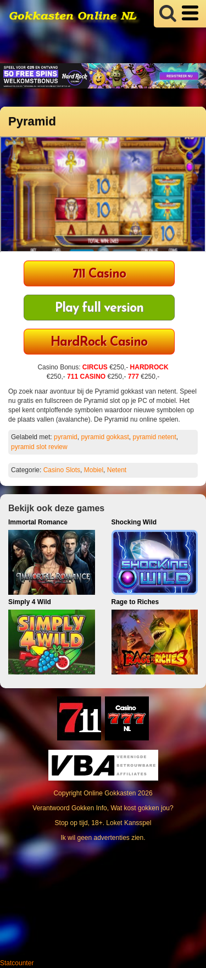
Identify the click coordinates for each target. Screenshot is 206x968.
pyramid (65, 437)
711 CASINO (86, 376)
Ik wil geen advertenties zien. (102, 838)
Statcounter (17, 963)
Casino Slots (61, 470)
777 (133, 376)
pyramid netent (154, 437)
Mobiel (93, 470)
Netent (116, 470)
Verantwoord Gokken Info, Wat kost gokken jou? (102, 808)
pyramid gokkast (105, 437)
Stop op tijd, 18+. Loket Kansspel (103, 823)
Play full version (99, 308)
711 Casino (99, 274)
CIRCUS (95, 367)
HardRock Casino (99, 342)
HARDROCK (149, 367)
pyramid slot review (39, 447)
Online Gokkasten (109, 793)
